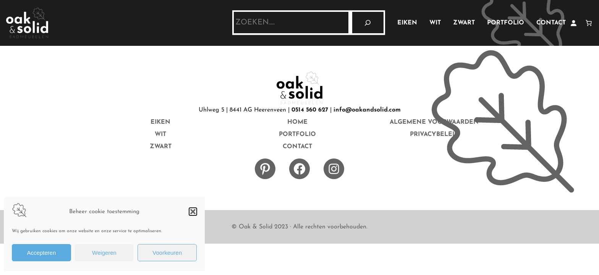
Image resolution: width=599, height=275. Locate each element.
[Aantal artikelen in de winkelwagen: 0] (588, 23)
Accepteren (41, 252)
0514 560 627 (309, 110)
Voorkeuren (167, 252)
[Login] (573, 23)
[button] (193, 211)
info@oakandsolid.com (367, 110)
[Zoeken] (368, 22)
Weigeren (104, 252)
